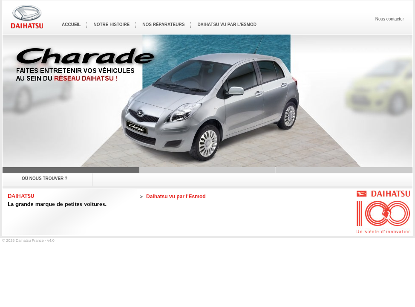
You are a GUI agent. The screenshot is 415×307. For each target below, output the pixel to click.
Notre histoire (111, 24)
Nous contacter (389, 19)
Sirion (207, 170)
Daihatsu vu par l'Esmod (226, 24)
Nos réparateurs (163, 24)
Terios (344, 170)
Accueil (71, 24)
